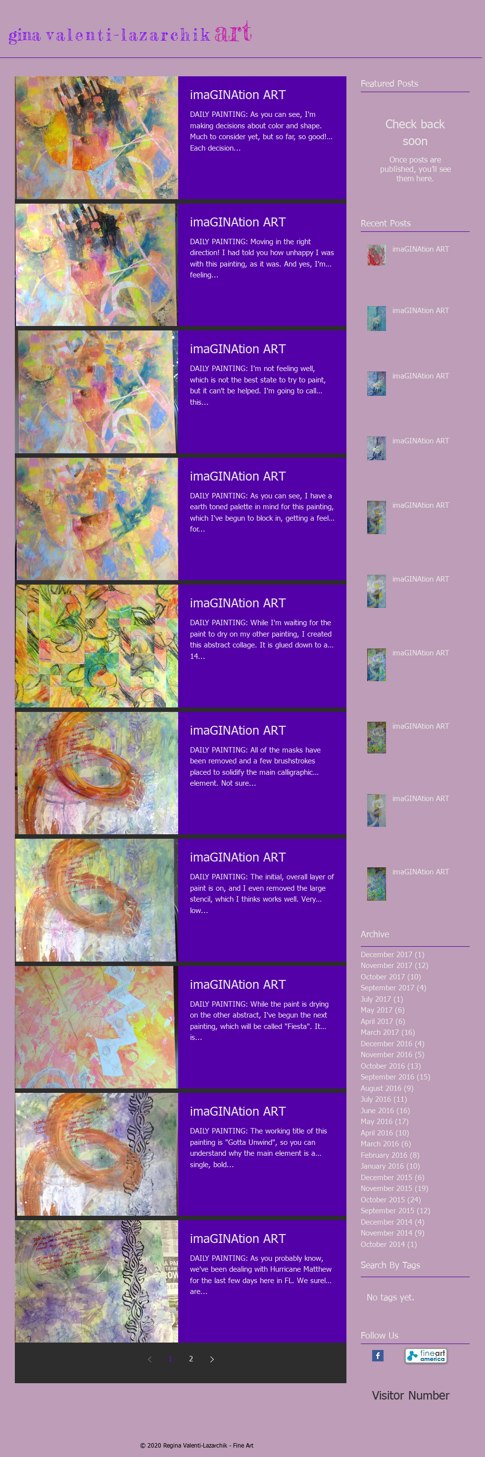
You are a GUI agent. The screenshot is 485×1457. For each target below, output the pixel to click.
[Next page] (212, 1359)
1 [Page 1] (170, 1359)
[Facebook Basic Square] (378, 1355)
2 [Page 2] (191, 1359)
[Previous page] (149, 1359)
